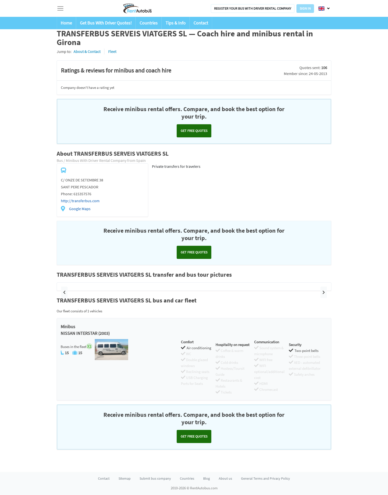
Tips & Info (176, 23)
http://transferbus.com (80, 200)
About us (225, 478)
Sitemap (125, 478)
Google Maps (80, 208)
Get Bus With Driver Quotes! (106, 23)
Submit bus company (155, 478)
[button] (64, 292)
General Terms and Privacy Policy (265, 478)
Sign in (305, 8)
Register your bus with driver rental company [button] (252, 8)
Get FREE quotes (194, 130)
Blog (206, 478)
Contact (201, 23)
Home (66, 23)
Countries (149, 23)
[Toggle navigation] (60, 8)
